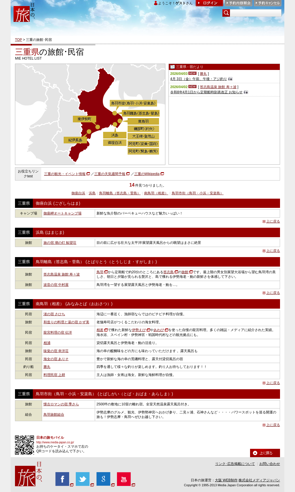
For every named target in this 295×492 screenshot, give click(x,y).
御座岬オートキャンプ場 (63, 213)
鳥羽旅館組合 (54, 415)
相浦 (47, 343)
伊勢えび (139, 330)
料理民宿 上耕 (54, 375)
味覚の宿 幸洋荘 (56, 351)
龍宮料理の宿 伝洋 (58, 332)
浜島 (92, 193)
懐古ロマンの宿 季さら (61, 404)
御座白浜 (78, 193)
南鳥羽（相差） (156, 193)
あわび (159, 330)
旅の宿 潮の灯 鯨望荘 (60, 243)
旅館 (184, 272)
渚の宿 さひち (54, 314)
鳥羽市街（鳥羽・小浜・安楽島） (198, 193)
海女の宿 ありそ (56, 359)
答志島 (168, 272)
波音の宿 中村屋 (56, 285)
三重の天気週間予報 (109, 174)
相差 (100, 330)
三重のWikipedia (147, 174)
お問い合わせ (269, 464)
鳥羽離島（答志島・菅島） (120, 193)
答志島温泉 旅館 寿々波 (218, 87)
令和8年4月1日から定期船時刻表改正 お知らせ (206, 92)
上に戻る (273, 221)
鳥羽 (100, 272)
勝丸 (203, 74)
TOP (18, 40)
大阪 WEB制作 (226, 480)
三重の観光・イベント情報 (65, 174)
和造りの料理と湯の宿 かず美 (66, 322)
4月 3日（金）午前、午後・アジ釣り (198, 79)
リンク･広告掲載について (235, 464)
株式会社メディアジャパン (259, 480)
